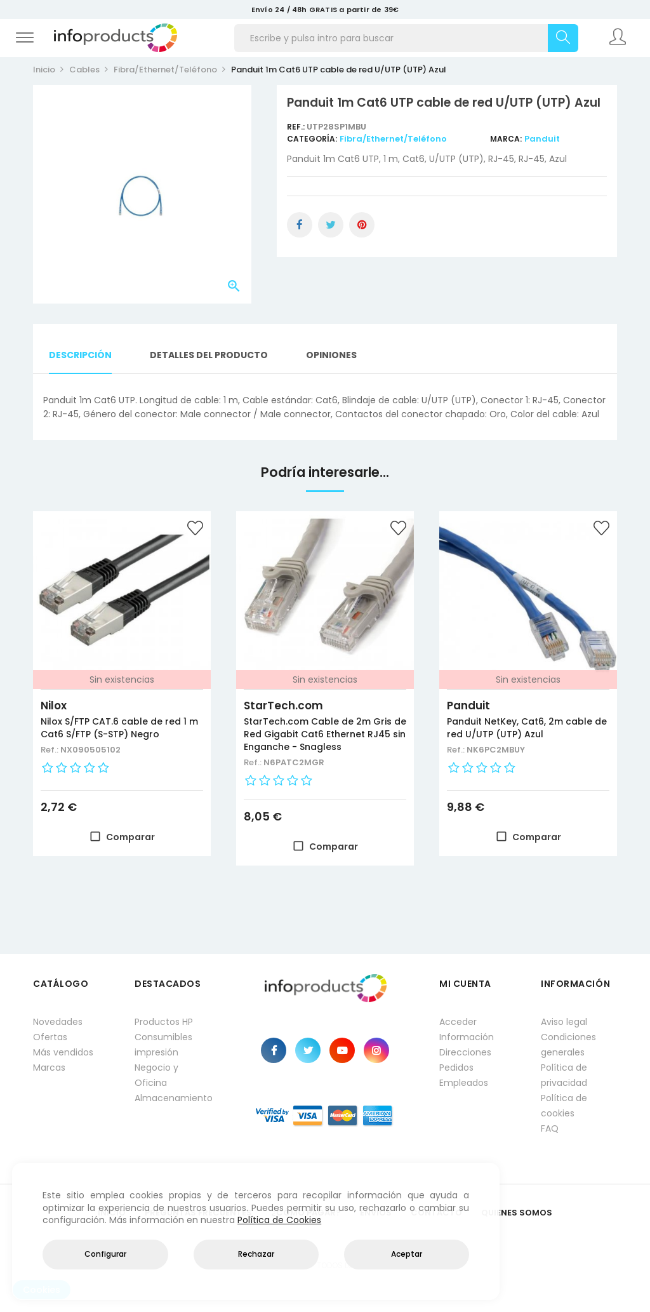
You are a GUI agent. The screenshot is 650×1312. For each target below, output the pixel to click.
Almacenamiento (173, 1098)
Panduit (542, 139)
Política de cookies (564, 1106)
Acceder (458, 1021)
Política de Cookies (279, 1220)
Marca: (506, 138)
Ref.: (297, 126)
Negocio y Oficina (156, 1075)
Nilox (54, 705)
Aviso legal (564, 1021)
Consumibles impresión (163, 1045)
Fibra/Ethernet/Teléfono (393, 139)
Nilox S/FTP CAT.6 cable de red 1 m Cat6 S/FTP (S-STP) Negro (119, 727)
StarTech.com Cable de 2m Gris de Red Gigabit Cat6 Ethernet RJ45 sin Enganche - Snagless (325, 734)
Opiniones (331, 355)
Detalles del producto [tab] (209, 355)
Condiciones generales (568, 1045)
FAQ (550, 1128)
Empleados (463, 1082)
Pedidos (456, 1067)
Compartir (299, 225)
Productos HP (164, 1021)
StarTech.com (283, 705)
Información (466, 1037)
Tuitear (330, 225)
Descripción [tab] (80, 355)
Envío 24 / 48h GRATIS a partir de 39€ (325, 9)
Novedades (58, 1021)
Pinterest (362, 225)
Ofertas (50, 1037)
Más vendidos (63, 1052)
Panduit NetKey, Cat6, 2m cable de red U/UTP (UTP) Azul (527, 727)
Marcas (49, 1067)
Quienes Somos (516, 1213)
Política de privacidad (564, 1075)
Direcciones (465, 1052)
